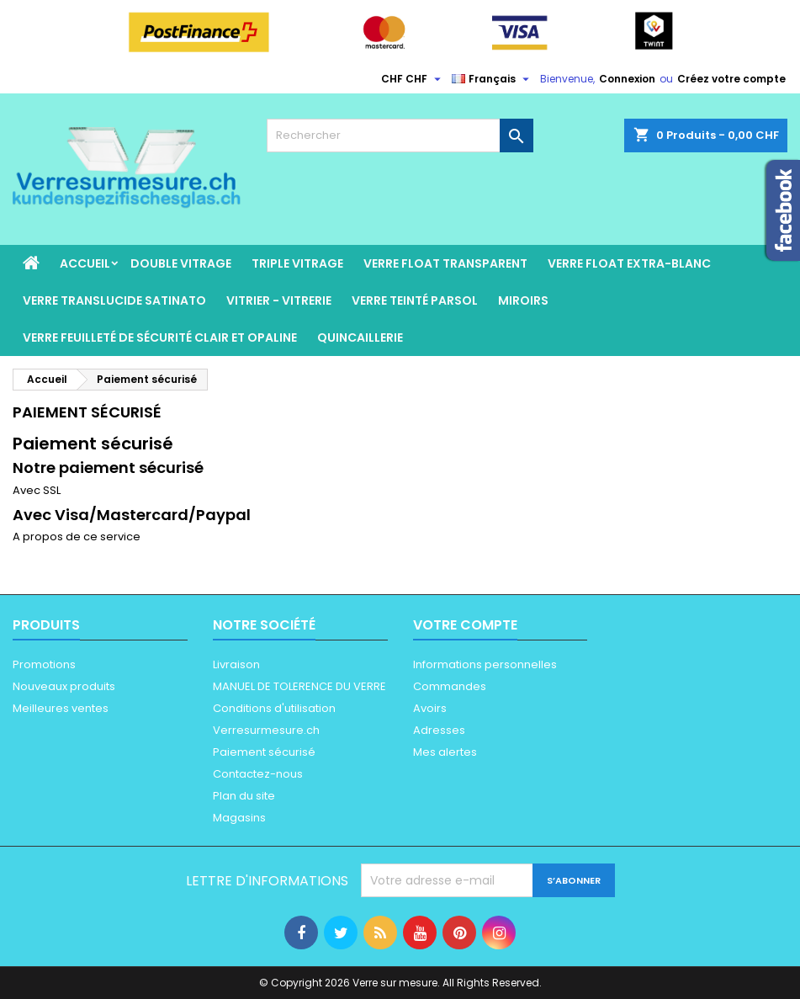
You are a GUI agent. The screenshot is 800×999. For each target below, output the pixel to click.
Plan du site (244, 796)
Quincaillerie (360, 337)
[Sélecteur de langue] (492, 79)
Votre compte (465, 625)
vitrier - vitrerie (278, 300)
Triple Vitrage (297, 263)
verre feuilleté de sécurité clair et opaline (160, 337)
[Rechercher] (400, 135)
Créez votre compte (731, 79)
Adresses (439, 730)
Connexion (627, 79)
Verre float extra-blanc (629, 263)
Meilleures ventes (61, 708)
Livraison (236, 664)
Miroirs (523, 300)
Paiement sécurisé (264, 752)
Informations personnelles (485, 664)
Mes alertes (445, 752)
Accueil (85, 263)
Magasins (239, 818)
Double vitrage (180, 263)
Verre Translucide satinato (114, 300)
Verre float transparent (445, 263)
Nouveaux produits (64, 686)
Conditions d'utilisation (274, 708)
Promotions (44, 664)
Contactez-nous (258, 774)
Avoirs (430, 708)
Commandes (449, 686)
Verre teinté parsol (415, 300)
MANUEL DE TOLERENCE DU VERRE (299, 686)
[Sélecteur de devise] (413, 79)
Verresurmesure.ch (266, 730)
